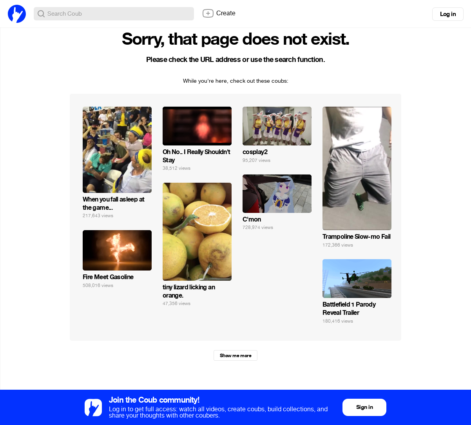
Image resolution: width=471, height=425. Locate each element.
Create (219, 13)
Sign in (364, 407)
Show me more (235, 355)
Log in (448, 14)
